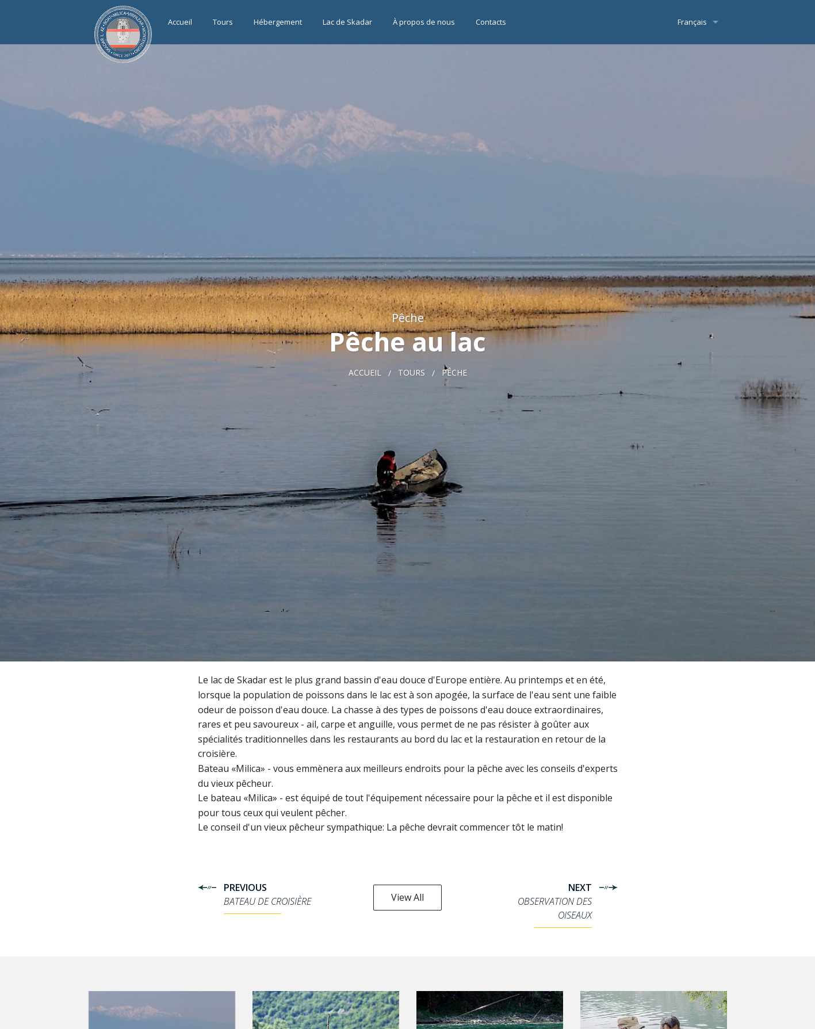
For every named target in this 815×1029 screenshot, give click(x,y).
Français (692, 22)
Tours (223, 22)
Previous (275, 897)
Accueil (180, 22)
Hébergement (278, 22)
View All (407, 897)
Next (540, 904)
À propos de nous (424, 22)
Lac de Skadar (347, 22)
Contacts (491, 22)
